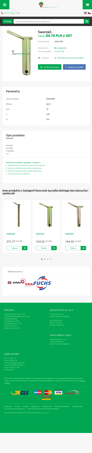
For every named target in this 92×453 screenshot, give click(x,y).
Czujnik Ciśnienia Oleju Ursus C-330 (17, 316)
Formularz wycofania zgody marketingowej (43, 409)
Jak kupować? (47, 406)
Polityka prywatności (61, 406)
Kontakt (26, 406)
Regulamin (8, 406)
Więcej (14, 248)
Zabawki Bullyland (10, 319)
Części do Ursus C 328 (12, 328)
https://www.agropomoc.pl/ (46, 3)
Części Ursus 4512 (10, 326)
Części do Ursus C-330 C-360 (14, 314)
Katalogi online (77, 406)
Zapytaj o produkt (74, 67)
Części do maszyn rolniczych (14, 409)
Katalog (7, 21)
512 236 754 (12, 13)
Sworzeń (11, 234)
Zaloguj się (35, 406)
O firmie (17, 406)
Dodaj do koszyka (49, 67)
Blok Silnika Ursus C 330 (12, 323)
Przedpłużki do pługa (11, 321)
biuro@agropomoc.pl (17, 363)
